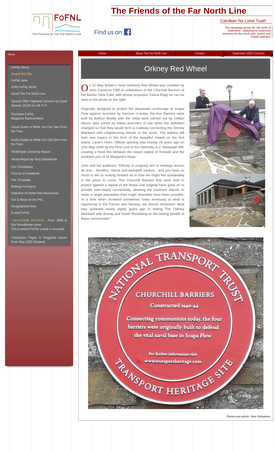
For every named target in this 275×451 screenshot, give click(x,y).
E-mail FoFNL (20, 213)
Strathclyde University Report (30, 152)
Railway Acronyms (23, 186)
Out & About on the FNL (27, 200)
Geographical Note (23, 206)
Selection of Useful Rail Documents (35, 193)
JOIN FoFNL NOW (23, 87)
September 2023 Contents (252, 54)
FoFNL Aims (19, 80)
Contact (209, 54)
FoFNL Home (20, 67)
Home (102, 53)
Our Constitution (22, 167)
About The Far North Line (151, 53)
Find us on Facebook (25, 173)
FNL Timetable (21, 180)
